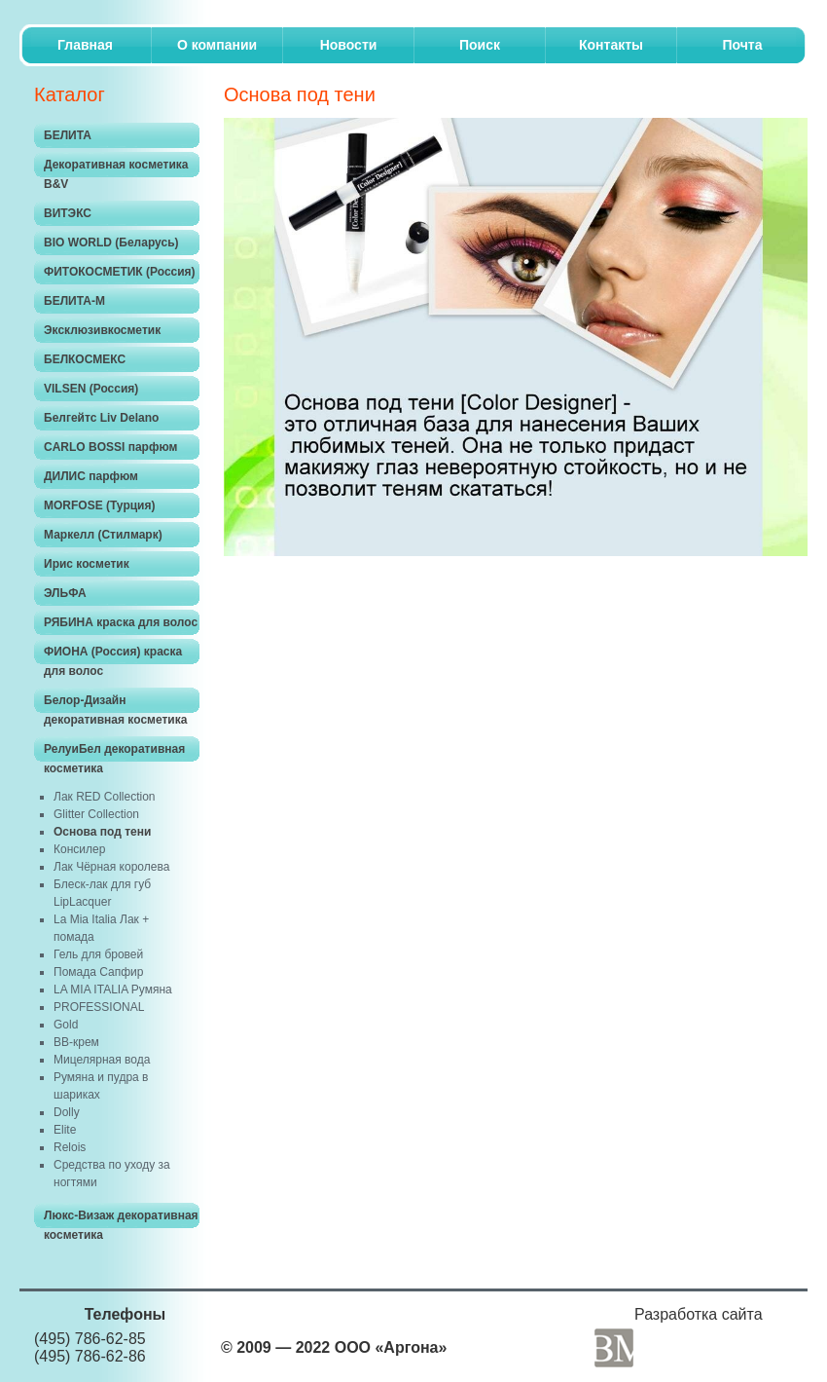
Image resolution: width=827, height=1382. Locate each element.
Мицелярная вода (102, 1059)
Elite (65, 1130)
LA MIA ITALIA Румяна (113, 989)
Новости (349, 45)
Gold (66, 1024)
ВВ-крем (76, 1042)
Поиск (479, 45)
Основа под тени (102, 832)
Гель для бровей (98, 954)
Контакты (611, 45)
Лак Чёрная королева (111, 867)
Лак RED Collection (105, 796)
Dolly (67, 1112)
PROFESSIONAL (99, 1007)
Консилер (79, 849)
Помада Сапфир (98, 972)
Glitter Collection (96, 814)
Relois (70, 1147)
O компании (217, 45)
